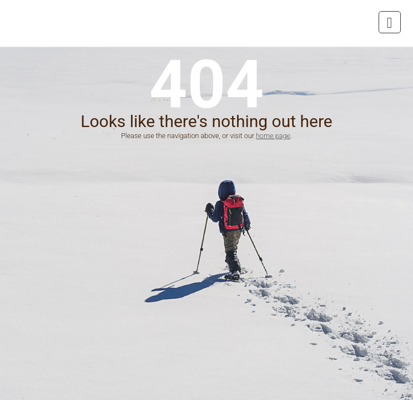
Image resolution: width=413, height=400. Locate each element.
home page (273, 135)
